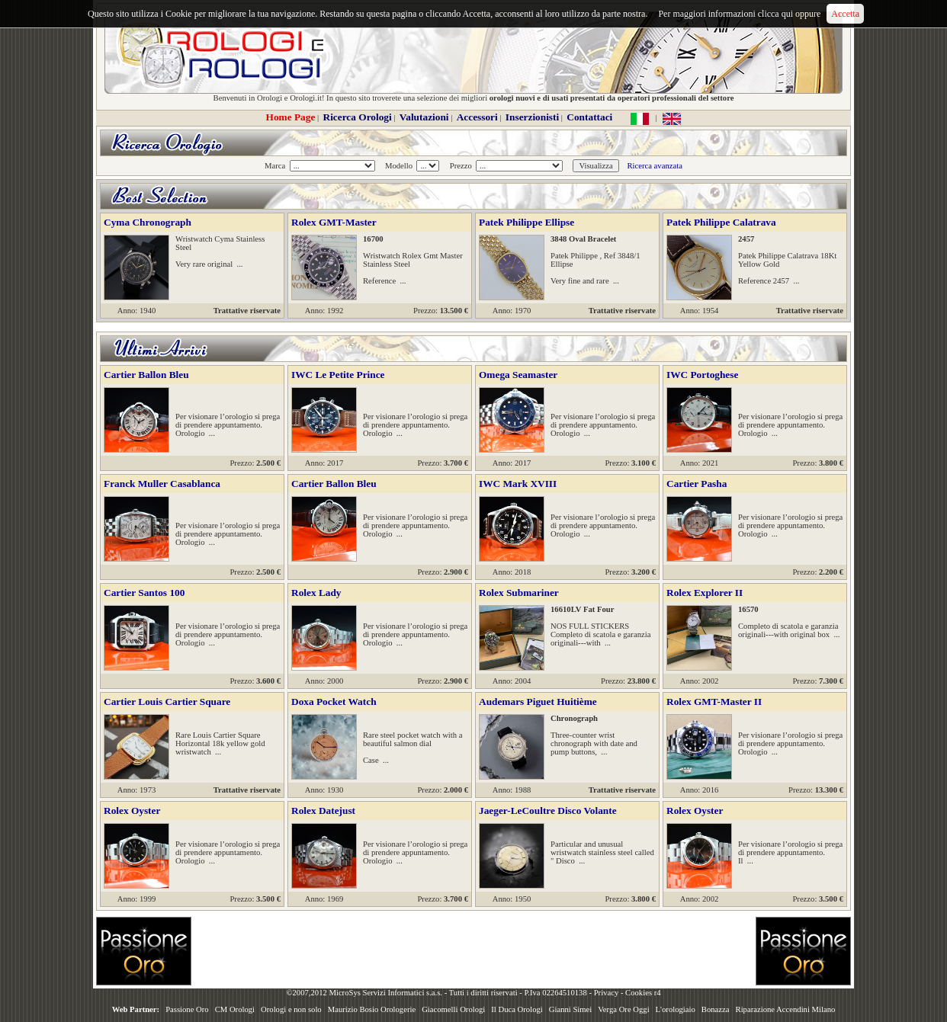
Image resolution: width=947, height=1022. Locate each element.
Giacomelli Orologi (453, 1009)
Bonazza (715, 1009)
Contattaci (589, 117)
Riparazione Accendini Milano (786, 1009)
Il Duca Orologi (516, 1009)
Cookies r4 (642, 992)
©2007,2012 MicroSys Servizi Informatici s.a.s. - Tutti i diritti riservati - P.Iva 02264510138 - (439, 992)
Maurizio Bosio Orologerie (372, 1009)
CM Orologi (235, 1009)
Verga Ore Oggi (623, 1009)
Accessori (477, 117)
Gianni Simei (570, 1009)
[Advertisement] (473, 951)
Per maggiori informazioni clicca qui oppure (739, 13)
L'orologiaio (675, 1009)
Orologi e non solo (291, 1009)
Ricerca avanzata (654, 166)
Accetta (845, 13)
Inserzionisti (532, 117)
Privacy (606, 992)
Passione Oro (187, 1009)
